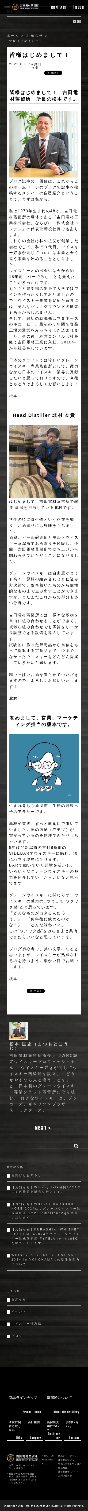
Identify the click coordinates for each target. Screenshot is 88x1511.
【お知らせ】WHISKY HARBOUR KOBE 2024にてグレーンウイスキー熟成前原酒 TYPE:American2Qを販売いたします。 (46, 1211)
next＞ (44, 1127)
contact (59, 7)
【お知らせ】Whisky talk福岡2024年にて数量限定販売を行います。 (46, 1189)
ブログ (17, 1335)
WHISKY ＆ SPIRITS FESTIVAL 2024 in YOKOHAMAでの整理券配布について (45, 1260)
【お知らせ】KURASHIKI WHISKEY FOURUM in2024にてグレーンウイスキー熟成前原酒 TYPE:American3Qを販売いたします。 (45, 1236)
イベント (19, 1311)
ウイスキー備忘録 (26, 1323)
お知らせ (19, 1299)
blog (79, 7)
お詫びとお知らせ (26, 1175)
